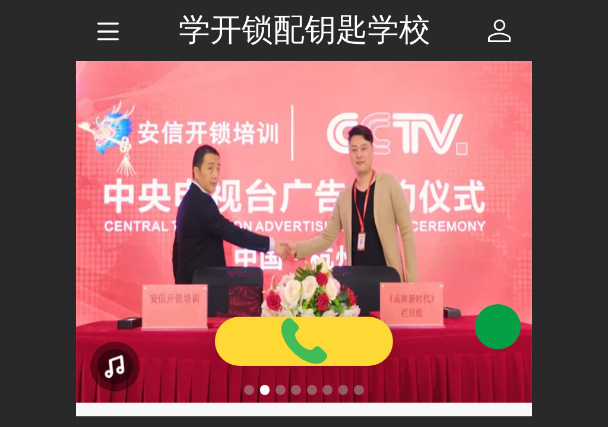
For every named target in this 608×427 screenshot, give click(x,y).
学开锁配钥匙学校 (304, 29)
